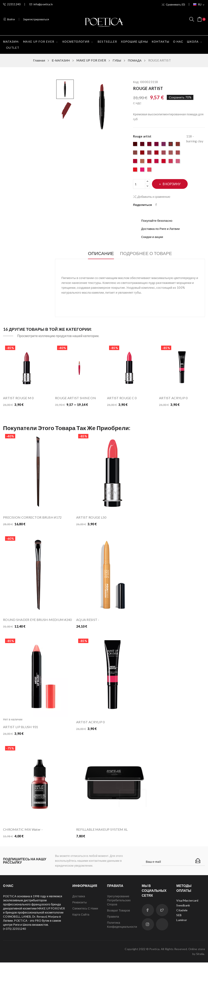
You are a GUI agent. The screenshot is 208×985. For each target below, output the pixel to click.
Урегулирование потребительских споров (119, 923)
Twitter (162, 933)
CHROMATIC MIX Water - (23, 846)
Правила (113, 939)
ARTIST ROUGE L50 (91, 517)
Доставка (78, 918)
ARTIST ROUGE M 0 (18, 398)
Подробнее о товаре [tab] (149, 253)
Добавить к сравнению (151, 196)
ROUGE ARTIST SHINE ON (75, 398)
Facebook (148, 933)
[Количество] (139, 184)
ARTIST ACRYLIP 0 (173, 398)
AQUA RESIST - (87, 625)
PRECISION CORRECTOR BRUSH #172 (32, 517)
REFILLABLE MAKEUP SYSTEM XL (102, 846)
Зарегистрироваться (36, 19)
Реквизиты (79, 925)
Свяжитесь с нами (85, 931)
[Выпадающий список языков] (199, 4)
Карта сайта (80, 937)
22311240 (12, 4)
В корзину (175, 184)
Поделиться (157, 205)
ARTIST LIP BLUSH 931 (20, 738)
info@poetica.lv (41, 4)
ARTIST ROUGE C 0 (121, 398)
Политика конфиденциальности (121, 947)
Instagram (148, 947)
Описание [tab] (97, 253)
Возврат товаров (118, 933)
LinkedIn (162, 947)
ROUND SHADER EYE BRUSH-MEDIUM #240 (37, 625)
